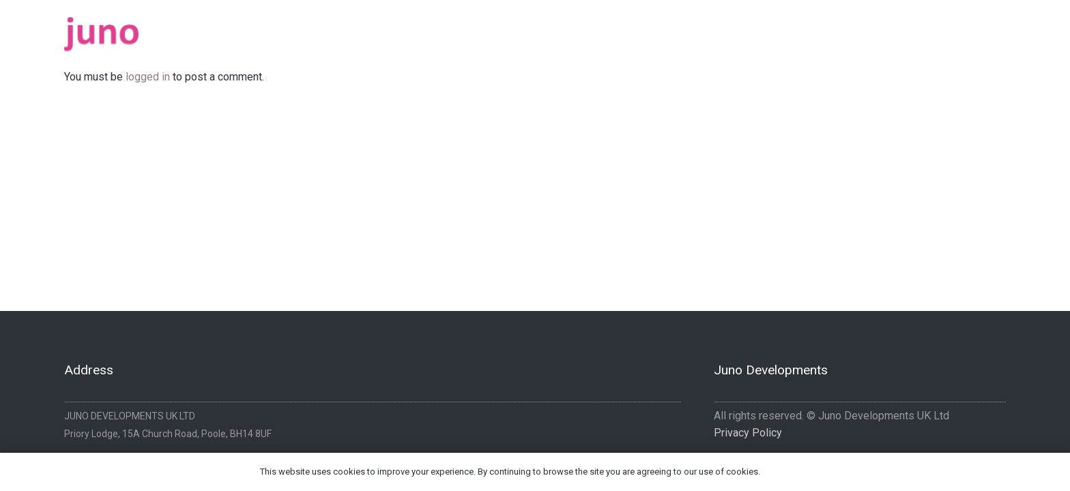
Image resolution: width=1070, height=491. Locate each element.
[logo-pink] (101, 34)
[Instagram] (1001, 29)
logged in (148, 76)
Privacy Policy (748, 432)
